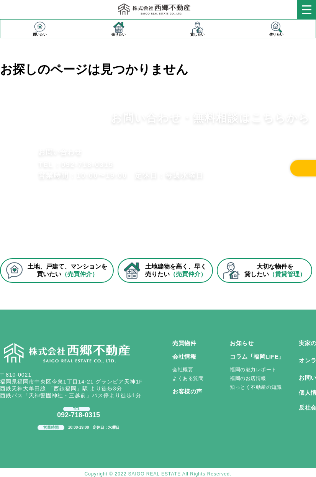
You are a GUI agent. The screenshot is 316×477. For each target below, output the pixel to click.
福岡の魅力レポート (253, 369)
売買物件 (184, 343)
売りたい (118, 28)
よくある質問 (187, 378)
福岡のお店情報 (248, 378)
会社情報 (184, 356)
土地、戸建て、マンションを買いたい (56, 270)
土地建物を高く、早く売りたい (164, 270)
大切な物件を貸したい (264, 270)
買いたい (40, 28)
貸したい (197, 28)
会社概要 (182, 369)
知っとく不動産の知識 (256, 387)
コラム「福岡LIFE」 (257, 356)
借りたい (276, 28)
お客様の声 (187, 391)
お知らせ (242, 343)
